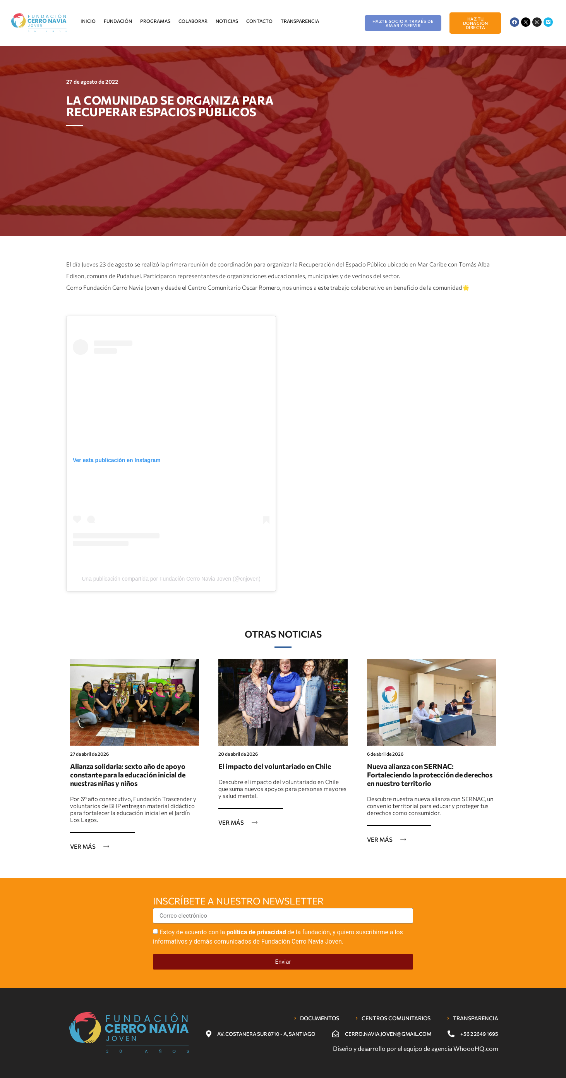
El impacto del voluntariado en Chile (274, 766)
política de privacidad (256, 932)
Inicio (88, 21)
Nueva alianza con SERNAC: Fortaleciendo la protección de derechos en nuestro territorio (429, 774)
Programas (155, 21)
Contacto (259, 21)
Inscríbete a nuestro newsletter (238, 901)
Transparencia (300, 21)
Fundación (118, 21)
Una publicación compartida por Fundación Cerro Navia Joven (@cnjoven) (171, 579)
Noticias (227, 21)
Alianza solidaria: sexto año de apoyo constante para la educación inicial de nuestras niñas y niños (127, 774)
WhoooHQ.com (475, 1048)
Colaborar (193, 21)
